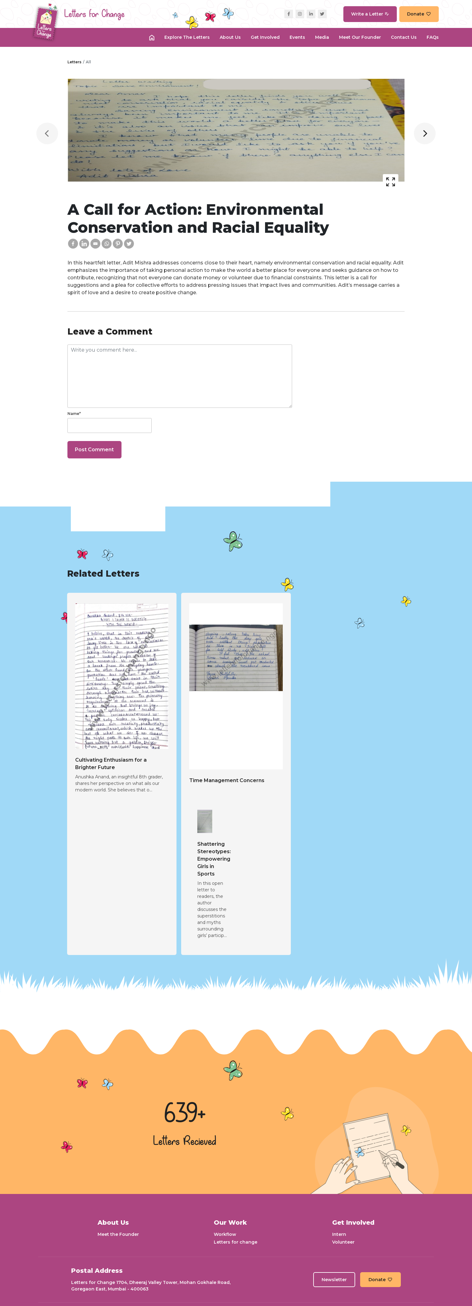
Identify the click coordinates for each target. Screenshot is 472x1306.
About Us (230, 37)
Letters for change (235, 1242)
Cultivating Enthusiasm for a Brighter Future (111, 763)
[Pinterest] (118, 244)
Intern (339, 1234)
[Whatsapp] (107, 244)
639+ (184, 1114)
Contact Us (404, 37)
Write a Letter (370, 14)
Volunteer (343, 1242)
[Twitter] (129, 244)
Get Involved (265, 37)
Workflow (225, 1234)
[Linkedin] (84, 244)
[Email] (95, 244)
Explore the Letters (187, 37)
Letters (74, 62)
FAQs (433, 37)
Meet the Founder (118, 1234)
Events (297, 37)
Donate (419, 14)
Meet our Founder (360, 37)
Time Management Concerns (226, 780)
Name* (74, 413)
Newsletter (334, 1279)
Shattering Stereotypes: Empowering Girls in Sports (214, 859)
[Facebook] (73, 244)
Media (322, 37)
